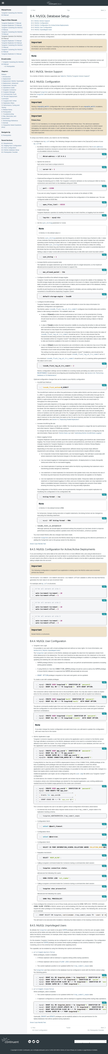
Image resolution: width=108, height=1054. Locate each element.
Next (102, 10)
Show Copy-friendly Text (38, 544)
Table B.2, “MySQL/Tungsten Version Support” (75, 76)
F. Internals (4, 123)
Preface (3, 74)
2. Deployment (6, 79)
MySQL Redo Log (64, 433)
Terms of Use (65, 1050)
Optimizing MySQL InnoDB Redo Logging (88, 433)
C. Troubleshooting (7, 114)
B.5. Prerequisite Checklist (9, 152)
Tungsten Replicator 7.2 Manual (11, 41)
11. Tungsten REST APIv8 (8, 101)
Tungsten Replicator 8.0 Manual (11, 43)
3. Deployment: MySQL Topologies (12, 81)
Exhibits (95, 1050)
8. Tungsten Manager (8, 92)
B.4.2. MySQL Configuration (39, 23)
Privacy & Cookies (76, 1050)
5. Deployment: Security (9, 85)
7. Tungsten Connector (8, 90)
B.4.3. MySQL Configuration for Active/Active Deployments (50, 25)
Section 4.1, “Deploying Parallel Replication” (65, 419)
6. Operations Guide (7, 88)
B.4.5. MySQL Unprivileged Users (41, 30)
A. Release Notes (6, 110)
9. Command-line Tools (8, 94)
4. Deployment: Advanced (9, 83)
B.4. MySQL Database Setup (10, 150)
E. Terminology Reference (9, 121)
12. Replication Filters (7, 103)
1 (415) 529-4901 (54, 1050)
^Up (68, 10)
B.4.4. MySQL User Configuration (41, 27)
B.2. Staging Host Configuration (11, 145)
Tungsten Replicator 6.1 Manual (11, 54)
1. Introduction (6, 77)
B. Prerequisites (10, 66)
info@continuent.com (41, 1050)
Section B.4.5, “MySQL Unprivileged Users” (47, 650)
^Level (68, 1028)
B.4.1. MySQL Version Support (40, 21)
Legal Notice (87, 1050)
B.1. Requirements (7, 143)
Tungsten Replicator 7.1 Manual (11, 23)
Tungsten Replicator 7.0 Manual (11, 25)
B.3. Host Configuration (8, 148)
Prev (34, 10)
